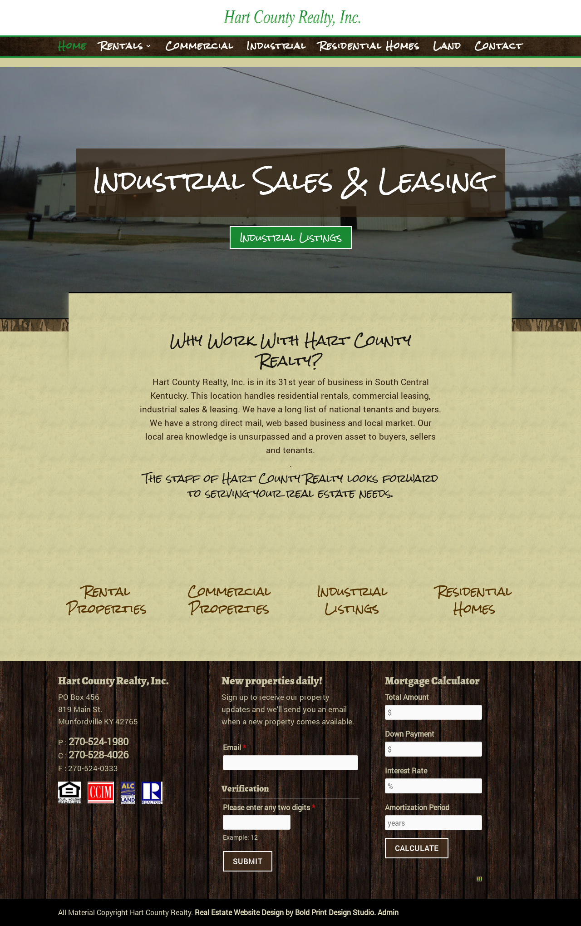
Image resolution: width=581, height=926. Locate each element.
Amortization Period (417, 807)
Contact (499, 49)
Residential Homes (369, 49)
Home (72, 49)
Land (447, 49)
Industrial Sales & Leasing (291, 180)
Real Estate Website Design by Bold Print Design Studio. (285, 912)
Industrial (276, 49)
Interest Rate (406, 770)
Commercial (199, 49)
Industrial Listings (291, 237)
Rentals (121, 49)
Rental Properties (107, 600)
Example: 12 (240, 837)
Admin (388, 912)
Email (234, 747)
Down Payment (409, 733)
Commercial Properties (229, 600)
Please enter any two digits (269, 807)
